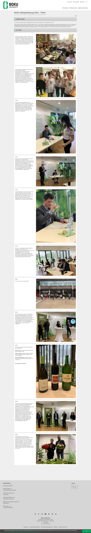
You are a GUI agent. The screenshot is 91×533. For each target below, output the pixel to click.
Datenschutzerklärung (35, 527)
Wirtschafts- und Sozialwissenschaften (8, 507)
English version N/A (63, 527)
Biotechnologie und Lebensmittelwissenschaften (9, 489)
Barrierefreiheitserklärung (46, 527)
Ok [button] (86, 531)
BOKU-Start (16, 14)
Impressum (26, 527)
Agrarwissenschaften (8, 485)
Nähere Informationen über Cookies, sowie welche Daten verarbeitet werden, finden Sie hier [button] (22, 531)
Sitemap (55, 527)
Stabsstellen (25, 14)
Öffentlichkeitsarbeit (31, 14)
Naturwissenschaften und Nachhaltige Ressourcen (9, 498)
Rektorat (20, 14)
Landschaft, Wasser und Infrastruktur (8, 493)
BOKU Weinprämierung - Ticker (40, 14)
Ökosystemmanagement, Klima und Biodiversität (11, 502)
